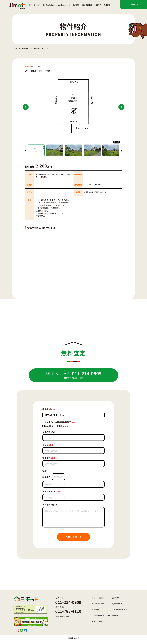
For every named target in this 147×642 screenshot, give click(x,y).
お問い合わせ (97, 621)
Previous (26, 107)
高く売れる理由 (48, 5)
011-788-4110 (68, 611)
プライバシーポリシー (101, 615)
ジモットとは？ (34, 5)
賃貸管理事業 (87, 5)
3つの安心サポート (63, 5)
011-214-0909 (68, 602)
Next (121, 107)
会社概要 (107, 5)
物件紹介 (76, 5)
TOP (15, 48)
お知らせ (98, 5)
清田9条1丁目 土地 (41, 48)
